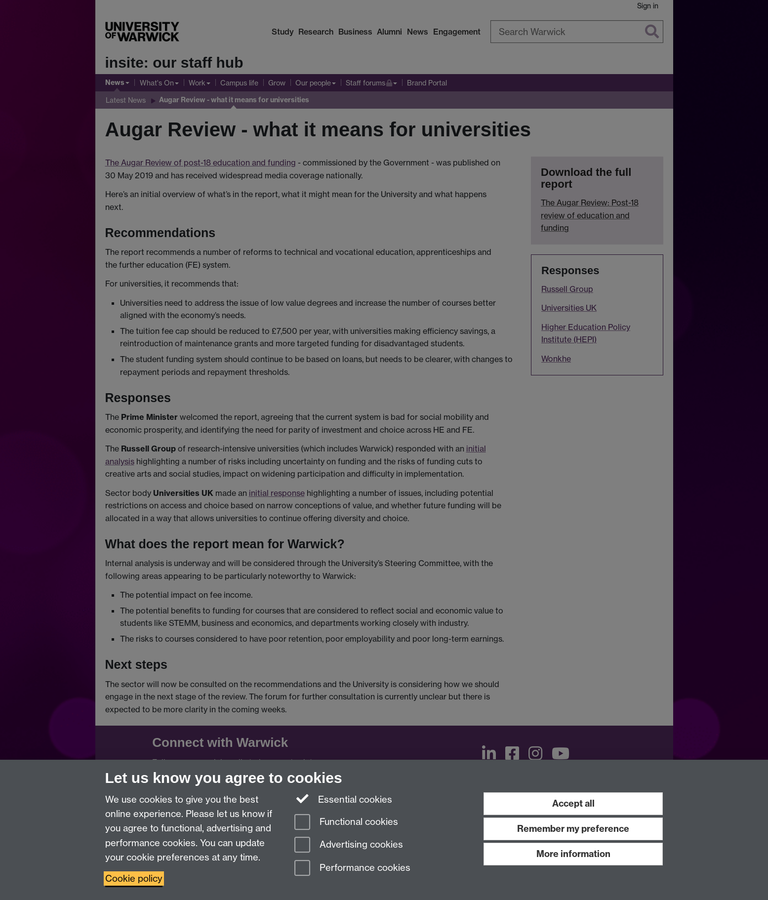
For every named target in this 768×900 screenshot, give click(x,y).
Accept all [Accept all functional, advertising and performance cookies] (573, 803)
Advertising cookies (348, 845)
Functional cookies (346, 823)
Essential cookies (343, 798)
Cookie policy (133, 878)
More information (573, 853)
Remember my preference (573, 828)
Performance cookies (352, 868)
